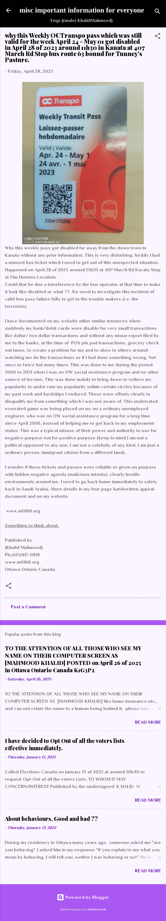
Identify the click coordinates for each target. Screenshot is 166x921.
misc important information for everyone (81, 10)
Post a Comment (28, 606)
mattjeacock (97, 909)
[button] (157, 37)
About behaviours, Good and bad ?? (51, 818)
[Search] (157, 12)
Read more (148, 722)
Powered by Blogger (83, 897)
